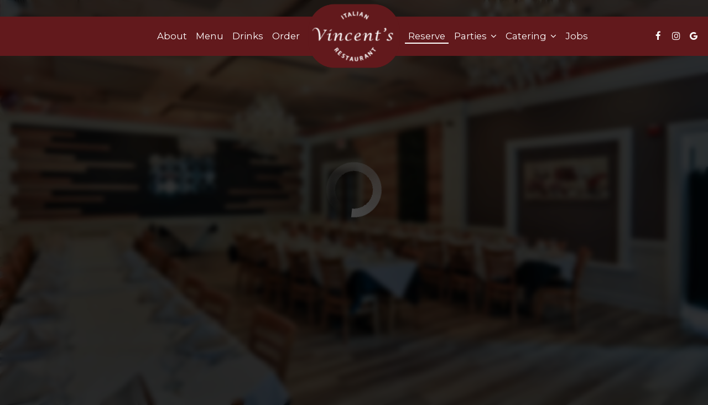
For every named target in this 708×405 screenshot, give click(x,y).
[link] (354, 36)
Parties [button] (475, 35)
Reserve (426, 35)
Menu (209, 35)
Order (286, 35)
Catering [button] (531, 35)
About (172, 35)
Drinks (247, 35)
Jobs (576, 35)
